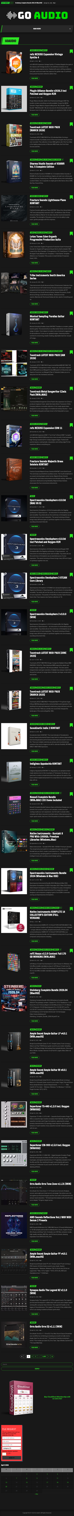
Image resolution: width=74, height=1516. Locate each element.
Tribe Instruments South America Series (47, 277)
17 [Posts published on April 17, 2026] (47, 1482)
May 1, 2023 (34, 921)
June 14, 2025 (35, 659)
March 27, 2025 (35, 698)
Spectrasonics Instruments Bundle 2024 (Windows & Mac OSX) (48, 874)
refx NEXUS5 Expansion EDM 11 (46, 428)
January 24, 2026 (36, 323)
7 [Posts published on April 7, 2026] (16, 1478)
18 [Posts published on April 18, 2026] (57, 1482)
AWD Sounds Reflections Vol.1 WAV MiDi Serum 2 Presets (50, 1218)
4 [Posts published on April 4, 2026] (57, 1474)
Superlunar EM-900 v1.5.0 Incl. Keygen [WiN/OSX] (50, 1146)
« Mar (36, 1494)
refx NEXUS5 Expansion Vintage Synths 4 (46, 56)
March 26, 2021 (35, 960)
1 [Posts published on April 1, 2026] (26, 1474)
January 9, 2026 (35, 362)
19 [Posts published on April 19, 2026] (67, 1482)
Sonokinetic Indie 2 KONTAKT (45, 728)
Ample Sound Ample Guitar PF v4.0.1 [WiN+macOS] (48, 1255)
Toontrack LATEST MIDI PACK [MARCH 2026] (45, 128)
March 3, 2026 (35, 170)
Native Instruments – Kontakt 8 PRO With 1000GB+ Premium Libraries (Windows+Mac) (46, 837)
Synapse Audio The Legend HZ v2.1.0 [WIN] (48, 1291)
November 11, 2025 (36, 507)
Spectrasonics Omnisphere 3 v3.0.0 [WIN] (48, 615)
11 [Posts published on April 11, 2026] (57, 1478)
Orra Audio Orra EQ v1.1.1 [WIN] (46, 1326)
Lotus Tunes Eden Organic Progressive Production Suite (45, 238)
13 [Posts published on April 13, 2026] (6, 1482)
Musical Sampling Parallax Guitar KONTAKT (47, 318)
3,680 (44, 1356)
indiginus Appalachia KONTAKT (46, 764)
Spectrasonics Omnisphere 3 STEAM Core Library (48, 579)
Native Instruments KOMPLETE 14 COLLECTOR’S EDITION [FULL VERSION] (47, 915)
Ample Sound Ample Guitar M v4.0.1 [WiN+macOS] (48, 1071)
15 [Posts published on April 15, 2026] (27, 1482)
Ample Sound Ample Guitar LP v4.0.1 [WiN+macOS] (48, 1035)
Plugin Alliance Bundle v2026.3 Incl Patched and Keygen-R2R (48, 92)
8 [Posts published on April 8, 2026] (26, 1478)
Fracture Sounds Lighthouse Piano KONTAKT (48, 201)
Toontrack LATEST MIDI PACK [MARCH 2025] (45, 693)
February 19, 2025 (36, 767)
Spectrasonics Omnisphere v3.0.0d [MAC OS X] (48, 501)
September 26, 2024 (36, 843)
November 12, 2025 (36, 468)
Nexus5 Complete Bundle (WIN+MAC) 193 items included (46, 798)
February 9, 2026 (35, 243)
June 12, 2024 (35, 880)
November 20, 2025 (36, 431)
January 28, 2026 (36, 282)
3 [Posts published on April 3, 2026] (47, 1474)
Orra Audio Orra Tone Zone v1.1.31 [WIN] (50, 1184)
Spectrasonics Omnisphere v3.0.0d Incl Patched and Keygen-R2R (48, 540)
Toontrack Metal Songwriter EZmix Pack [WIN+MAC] (48, 393)
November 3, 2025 (36, 545)
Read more (34, 78)
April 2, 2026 (34, 61)
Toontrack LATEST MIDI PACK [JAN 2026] (47, 356)
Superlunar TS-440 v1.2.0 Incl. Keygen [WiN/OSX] (49, 1108)
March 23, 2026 (35, 97)
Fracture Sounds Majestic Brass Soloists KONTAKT (46, 463)
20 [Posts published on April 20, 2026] (6, 1486)
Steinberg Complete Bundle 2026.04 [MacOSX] (28, 3)
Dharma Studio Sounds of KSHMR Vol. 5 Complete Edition (47, 165)
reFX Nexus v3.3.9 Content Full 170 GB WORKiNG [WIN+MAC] (48, 955)
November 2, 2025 (36, 584)
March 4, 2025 (35, 731)
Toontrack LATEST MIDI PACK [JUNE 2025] (48, 654)
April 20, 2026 (48, 3)
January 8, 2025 (35, 804)
